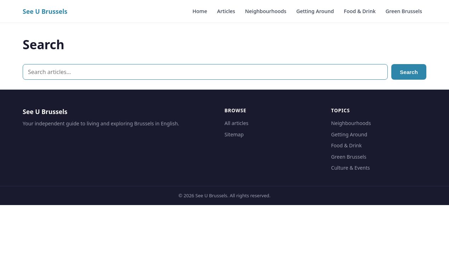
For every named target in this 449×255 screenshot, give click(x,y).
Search (409, 72)
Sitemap (234, 134)
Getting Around (315, 11)
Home (200, 11)
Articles (226, 11)
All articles (236, 123)
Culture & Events (350, 167)
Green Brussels (404, 11)
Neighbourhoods (265, 11)
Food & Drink (360, 11)
